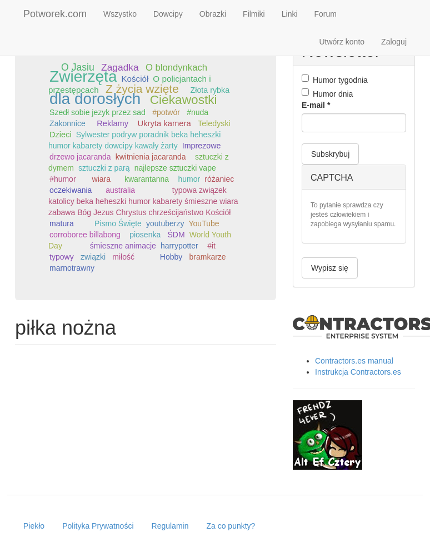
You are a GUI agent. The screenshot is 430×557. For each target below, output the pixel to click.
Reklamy (112, 123)
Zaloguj (394, 41)
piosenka (145, 234)
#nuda (197, 112)
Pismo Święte (118, 223)
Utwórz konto (341, 41)
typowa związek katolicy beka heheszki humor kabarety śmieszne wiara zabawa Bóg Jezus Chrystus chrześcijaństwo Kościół (143, 201)
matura (61, 223)
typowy (61, 256)
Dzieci (60, 134)
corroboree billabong (85, 234)
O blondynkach (176, 67)
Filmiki (254, 13)
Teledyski (214, 123)
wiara (101, 179)
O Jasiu (77, 67)
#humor (62, 179)
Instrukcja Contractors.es (358, 371)
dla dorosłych (95, 98)
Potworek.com (55, 13)
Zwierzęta (83, 76)
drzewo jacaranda (80, 156)
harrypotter (179, 245)
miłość (123, 256)
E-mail (316, 105)
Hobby (171, 256)
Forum (325, 13)
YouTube (204, 223)
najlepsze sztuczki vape (175, 167)
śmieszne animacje (123, 245)
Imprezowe (201, 145)
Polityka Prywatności (97, 525)
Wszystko (120, 13)
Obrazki (212, 13)
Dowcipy (168, 13)
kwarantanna (146, 179)
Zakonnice (67, 123)
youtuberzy (165, 223)
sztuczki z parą (104, 167)
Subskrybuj (330, 154)
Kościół (135, 78)
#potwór (166, 112)
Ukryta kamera (164, 123)
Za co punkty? (230, 525)
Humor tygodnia (335, 79)
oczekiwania (70, 190)
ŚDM (176, 234)
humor (189, 179)
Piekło (33, 525)
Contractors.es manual (354, 360)
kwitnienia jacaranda (151, 156)
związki (93, 256)
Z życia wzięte (142, 88)
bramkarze (207, 256)
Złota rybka (210, 90)
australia (120, 190)
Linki (290, 13)
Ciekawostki (183, 99)
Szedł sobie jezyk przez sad (97, 112)
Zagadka (120, 67)
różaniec (219, 179)
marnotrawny (71, 267)
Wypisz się (329, 267)
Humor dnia (327, 93)
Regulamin (170, 525)
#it (211, 245)
